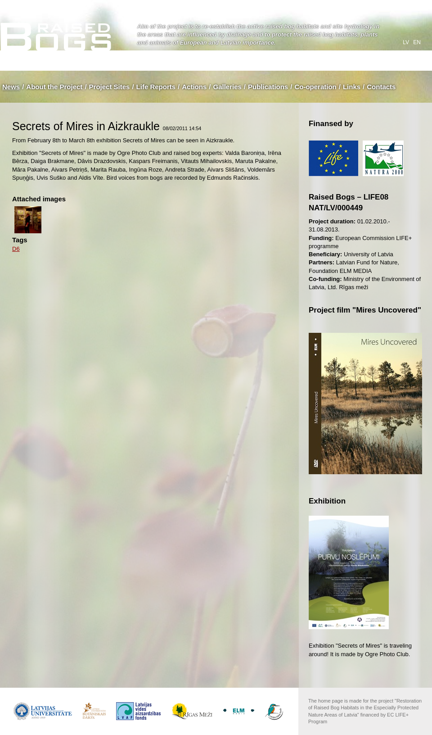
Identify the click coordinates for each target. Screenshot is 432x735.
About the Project (54, 87)
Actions (194, 87)
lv (406, 42)
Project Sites (109, 87)
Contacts (381, 87)
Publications (268, 87)
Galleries (227, 87)
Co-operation (315, 87)
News (11, 87)
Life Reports (156, 87)
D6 (16, 248)
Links (351, 87)
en (417, 42)
